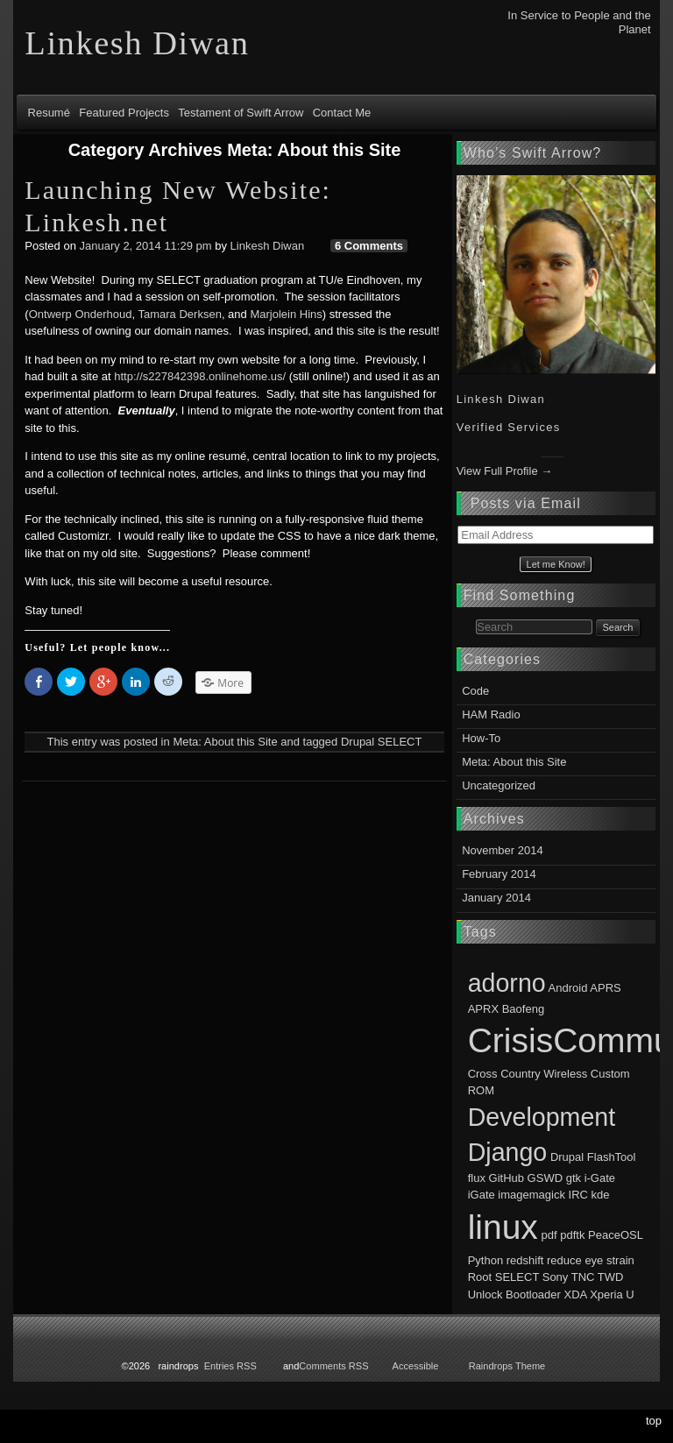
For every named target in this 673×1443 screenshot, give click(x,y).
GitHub (506, 1178)
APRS (605, 987)
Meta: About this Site (225, 741)
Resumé (49, 112)
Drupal (357, 741)
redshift (525, 1260)
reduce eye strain (590, 1260)
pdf (549, 1234)
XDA (575, 1294)
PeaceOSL (615, 1234)
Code (475, 690)
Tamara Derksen (180, 314)
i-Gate (599, 1178)
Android (568, 987)
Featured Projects (124, 112)
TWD (611, 1277)
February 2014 (499, 874)
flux (476, 1178)
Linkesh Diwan (267, 245)
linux (503, 1227)
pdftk (572, 1234)
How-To (481, 738)
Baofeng (523, 1008)
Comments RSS (333, 1366)
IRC (578, 1194)
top (654, 1420)
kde (601, 1194)
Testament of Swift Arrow (240, 112)
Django (508, 1152)
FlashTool (611, 1157)
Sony (555, 1277)
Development (541, 1117)
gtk (573, 1178)
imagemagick (531, 1194)
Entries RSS (230, 1366)
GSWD (545, 1178)
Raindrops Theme (507, 1366)
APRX (483, 1008)
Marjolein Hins (286, 314)
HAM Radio (491, 714)
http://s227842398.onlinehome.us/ (200, 376)
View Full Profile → (505, 470)
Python (485, 1260)
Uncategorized (498, 785)
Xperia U (612, 1294)
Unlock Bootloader (514, 1294)
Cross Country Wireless (528, 1073)
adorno (507, 983)
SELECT (400, 741)
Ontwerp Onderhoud (80, 314)
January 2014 (496, 897)
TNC (583, 1277)
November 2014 (502, 850)
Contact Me (342, 112)
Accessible (416, 1366)
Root (480, 1277)
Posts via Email (526, 503)
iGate (481, 1194)
